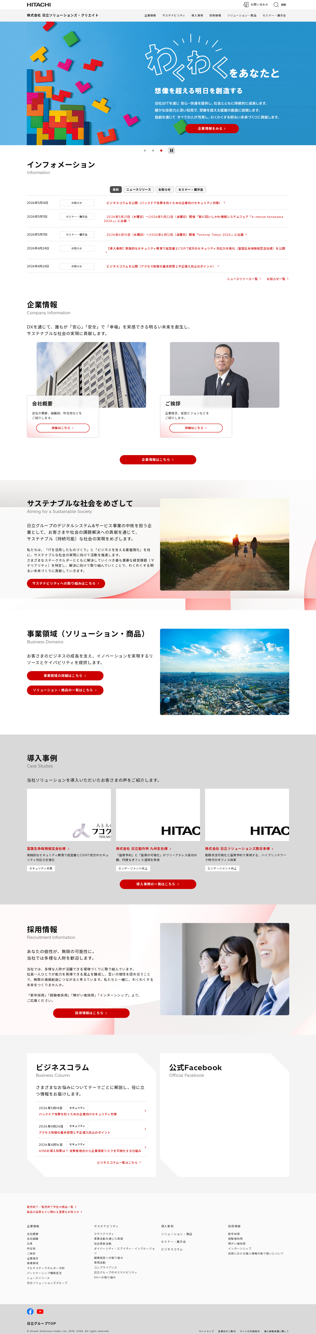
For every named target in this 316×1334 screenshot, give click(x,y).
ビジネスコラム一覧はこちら (122, 1158)
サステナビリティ (174, 15)
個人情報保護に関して (276, 1327)
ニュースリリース (138, 190)
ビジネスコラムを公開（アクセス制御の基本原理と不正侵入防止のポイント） (158, 262)
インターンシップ (239, 1244)
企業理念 (33, 1254)
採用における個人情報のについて (256, 1249)
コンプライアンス (105, 1263)
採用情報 (215, 15)
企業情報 (150, 15)
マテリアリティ (104, 1229)
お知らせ (164, 190)
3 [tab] (161, 150)
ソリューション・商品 (242, 15)
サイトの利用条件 (250, 1327)
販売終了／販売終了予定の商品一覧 (50, 1202)
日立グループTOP (41, 1319)
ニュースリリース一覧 (242, 275)
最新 (116, 190)
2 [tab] (153, 150)
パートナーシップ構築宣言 (44, 1269)
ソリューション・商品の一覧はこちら (63, 686)
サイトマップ (206, 1327)
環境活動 (100, 1258)
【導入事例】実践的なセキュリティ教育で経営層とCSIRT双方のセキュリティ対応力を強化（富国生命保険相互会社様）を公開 (193, 248)
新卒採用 (234, 1229)
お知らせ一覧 (276, 275)
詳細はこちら (61, 424)
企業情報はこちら (156, 455)
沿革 (30, 1239)
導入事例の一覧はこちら (155, 880)
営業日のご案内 (227, 1327)
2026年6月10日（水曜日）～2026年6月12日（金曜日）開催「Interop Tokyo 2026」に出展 (172, 235)
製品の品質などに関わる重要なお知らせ (53, 1207)
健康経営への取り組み (108, 1253)
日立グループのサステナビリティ (115, 1268)
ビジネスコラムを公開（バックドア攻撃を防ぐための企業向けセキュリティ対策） (161, 203)
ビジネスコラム (172, 1245)
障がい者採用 (237, 1239)
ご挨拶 (31, 1249)
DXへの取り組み (105, 1273)
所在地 (31, 1244)
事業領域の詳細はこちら (63, 671)
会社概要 (33, 1229)
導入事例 (197, 15)
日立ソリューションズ (47, 1278)
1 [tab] (145, 150)
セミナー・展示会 (274, 15)
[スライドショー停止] (171, 150)
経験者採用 (235, 1234)
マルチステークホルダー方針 (46, 1264)
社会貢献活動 (103, 1239)
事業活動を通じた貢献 (108, 1234)
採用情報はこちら (89, 1009)
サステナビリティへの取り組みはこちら (64, 579)
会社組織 (33, 1234)
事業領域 (33, 1259)
